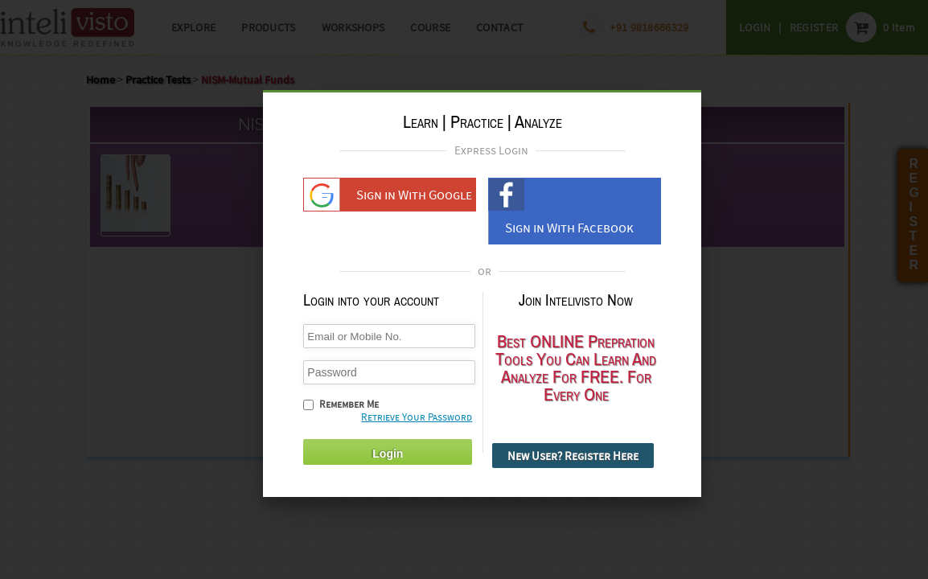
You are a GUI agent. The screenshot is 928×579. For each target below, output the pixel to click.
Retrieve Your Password (416, 410)
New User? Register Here (573, 449)
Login (387, 447)
